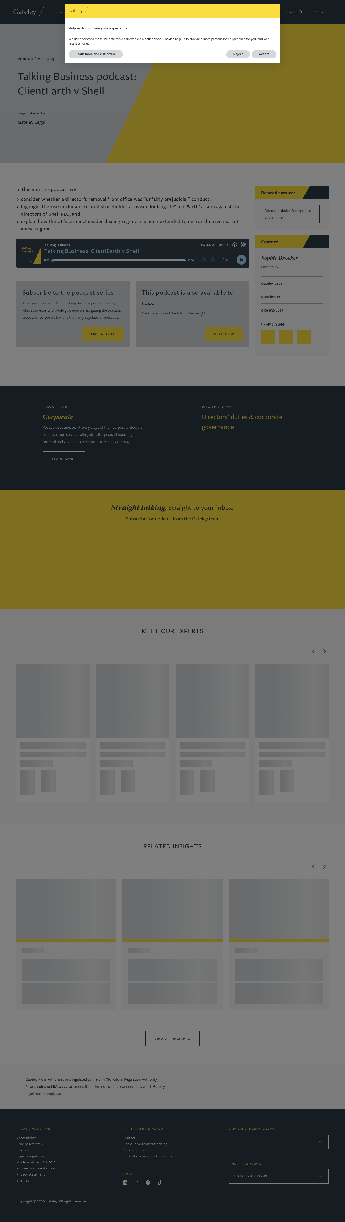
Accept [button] (264, 54)
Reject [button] (238, 54)
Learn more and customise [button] (96, 54)
